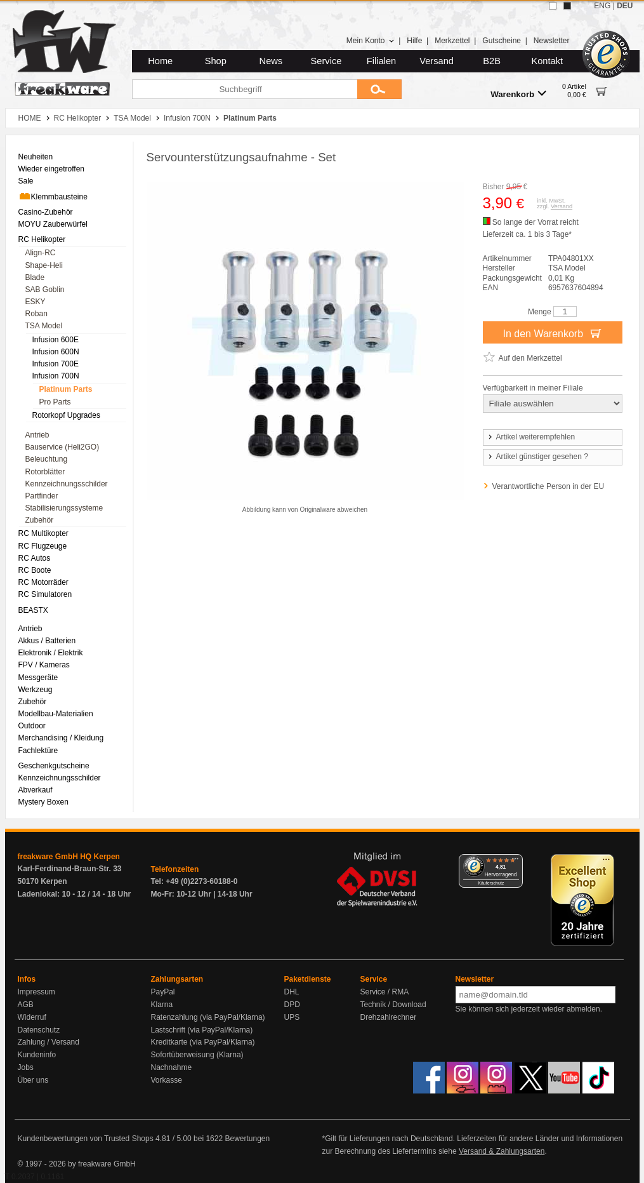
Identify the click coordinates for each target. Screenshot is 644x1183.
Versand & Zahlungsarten (501, 1151)
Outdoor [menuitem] (32, 725)
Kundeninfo (37, 1054)
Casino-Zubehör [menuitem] (45, 212)
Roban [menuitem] (36, 313)
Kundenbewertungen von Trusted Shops (86, 1138)
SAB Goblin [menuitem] (45, 289)
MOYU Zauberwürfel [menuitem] (53, 224)
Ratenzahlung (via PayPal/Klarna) (208, 1017)
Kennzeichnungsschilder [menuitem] (66, 483)
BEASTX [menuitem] (33, 610)
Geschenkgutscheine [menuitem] (53, 765)
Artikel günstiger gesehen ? (537, 456)
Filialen (381, 61)
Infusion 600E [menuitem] (55, 339)
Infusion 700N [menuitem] (55, 375)
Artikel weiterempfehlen (531, 436)
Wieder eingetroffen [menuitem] (51, 168)
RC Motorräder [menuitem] (43, 582)
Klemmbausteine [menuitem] (53, 196)
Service (326, 61)
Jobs (26, 1067)
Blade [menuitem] (35, 277)
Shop (216, 61)
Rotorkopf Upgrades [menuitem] (66, 415)
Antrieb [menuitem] (37, 435)
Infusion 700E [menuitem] (55, 363)
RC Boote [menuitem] (34, 570)
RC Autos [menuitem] (34, 558)
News (271, 61)
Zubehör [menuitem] (39, 520)
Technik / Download (393, 1004)
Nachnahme (171, 1067)
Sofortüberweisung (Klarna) (197, 1054)
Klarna (162, 1004)
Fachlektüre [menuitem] (38, 750)
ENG (602, 5)
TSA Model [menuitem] (44, 325)
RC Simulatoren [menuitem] (45, 594)
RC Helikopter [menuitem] (42, 239)
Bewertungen (247, 1138)
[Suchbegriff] (244, 89)
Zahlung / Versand (48, 1042)
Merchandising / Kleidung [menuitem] (61, 737)
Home (160, 61)
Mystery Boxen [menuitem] (43, 802)
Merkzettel (452, 40)
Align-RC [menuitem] (40, 252)
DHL (291, 991)
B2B (492, 61)
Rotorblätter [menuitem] (45, 471)
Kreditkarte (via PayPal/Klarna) (203, 1042)
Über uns (33, 1080)
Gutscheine (501, 40)
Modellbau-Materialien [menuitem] (55, 713)
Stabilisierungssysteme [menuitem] (64, 508)
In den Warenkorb (552, 332)
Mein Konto (370, 40)
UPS (292, 1017)
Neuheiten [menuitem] (35, 156)
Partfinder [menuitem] (41, 495)
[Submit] (379, 89)
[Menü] (515, 861)
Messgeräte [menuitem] (38, 677)
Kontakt (547, 61)
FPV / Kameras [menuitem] (44, 664)
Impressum (36, 991)
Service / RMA (384, 991)
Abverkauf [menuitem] (35, 789)
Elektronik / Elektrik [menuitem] (50, 652)
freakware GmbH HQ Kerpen (69, 856)
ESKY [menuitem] (35, 301)
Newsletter (552, 40)
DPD (292, 1004)
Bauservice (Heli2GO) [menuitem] (62, 447)
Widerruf (32, 1017)
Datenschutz (39, 1030)
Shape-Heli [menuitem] (44, 265)
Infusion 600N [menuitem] (55, 351)
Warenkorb (518, 93)
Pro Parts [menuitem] (55, 402)
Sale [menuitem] (26, 181)
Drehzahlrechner (388, 1017)
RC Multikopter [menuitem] (43, 533)
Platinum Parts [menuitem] (66, 389)
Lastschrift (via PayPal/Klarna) (202, 1030)
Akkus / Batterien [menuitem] (47, 640)
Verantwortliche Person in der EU (548, 486)
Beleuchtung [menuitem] (46, 459)
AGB (26, 1004)
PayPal (163, 991)
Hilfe (414, 40)
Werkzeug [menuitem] (35, 689)
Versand (436, 61)
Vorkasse (166, 1080)
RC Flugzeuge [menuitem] (42, 546)
